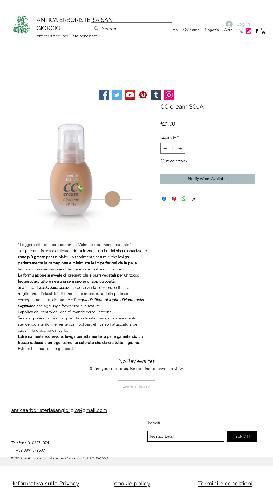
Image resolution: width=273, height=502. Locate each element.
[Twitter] (117, 95)
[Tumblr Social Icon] (156, 95)
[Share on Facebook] (164, 199)
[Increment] (180, 148)
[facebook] (256, 31)
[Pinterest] (143, 95)
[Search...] (131, 29)
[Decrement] (164, 148)
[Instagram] (248, 31)
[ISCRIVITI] (242, 436)
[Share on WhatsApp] (184, 199)
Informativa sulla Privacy (46, 483)
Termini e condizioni (225, 483)
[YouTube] (130, 95)
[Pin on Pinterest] (174, 199)
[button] (263, 31)
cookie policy (132, 483)
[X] (240, 31)
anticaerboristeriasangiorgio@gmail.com (59, 410)
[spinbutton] (172, 148)
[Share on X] (194, 199)
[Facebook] (104, 95)
